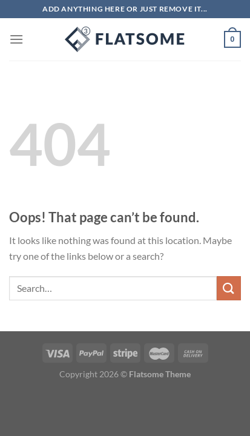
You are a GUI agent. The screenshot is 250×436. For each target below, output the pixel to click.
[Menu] (16, 39)
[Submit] (229, 288)
